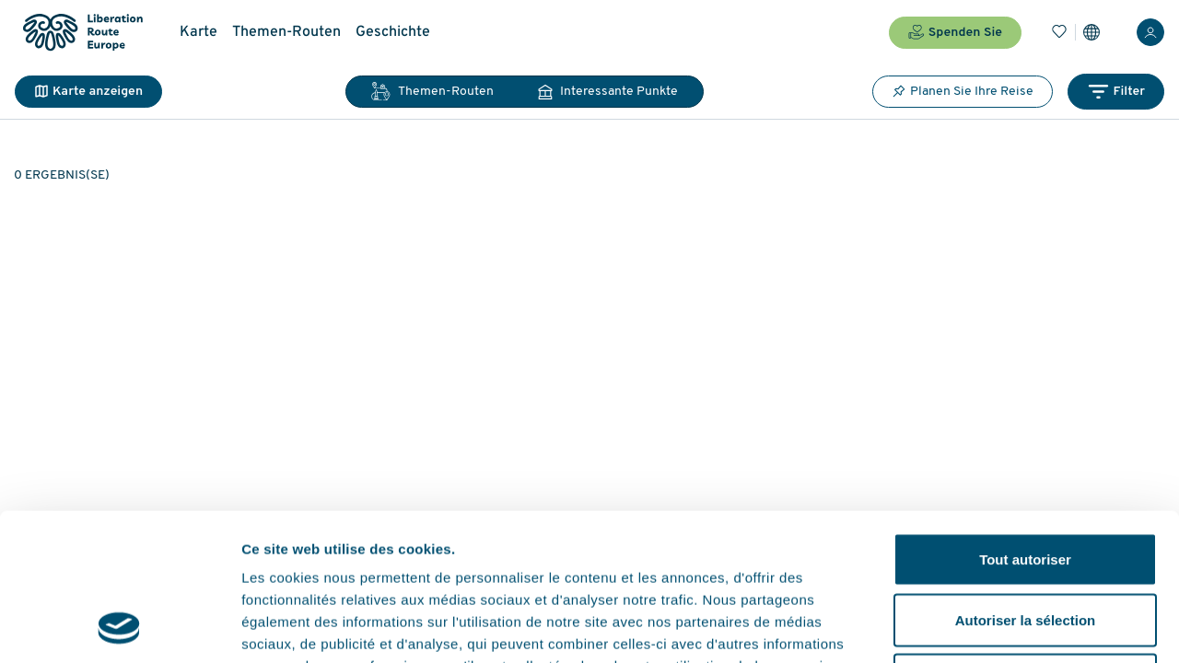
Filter (1116, 91)
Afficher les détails (1014, 626)
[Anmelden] (1150, 32)
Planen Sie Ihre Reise (962, 91)
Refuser (1025, 542)
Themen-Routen (286, 32)
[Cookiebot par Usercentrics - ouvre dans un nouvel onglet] (119, 627)
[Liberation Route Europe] (82, 32)
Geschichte (393, 32)
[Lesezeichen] (1059, 32)
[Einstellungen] (1091, 32)
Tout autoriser (1025, 421)
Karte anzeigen (88, 91)
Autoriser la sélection (1025, 482)
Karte (198, 32)
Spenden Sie (955, 32)
